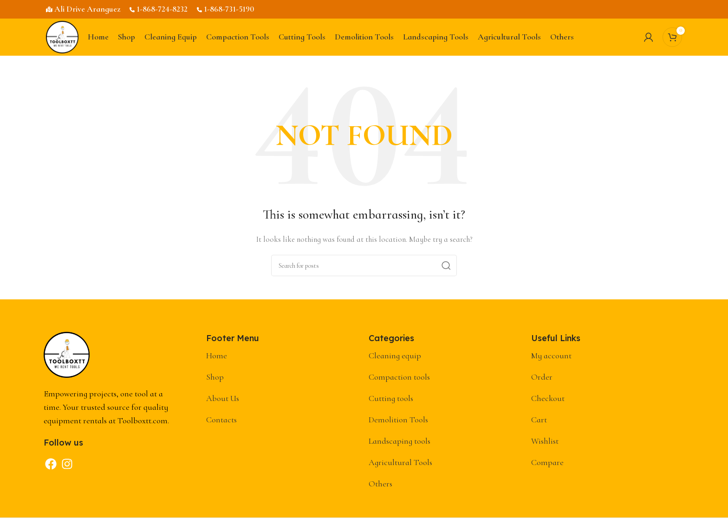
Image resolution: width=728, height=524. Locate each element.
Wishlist (545, 441)
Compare (547, 462)
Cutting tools (391, 398)
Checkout (548, 398)
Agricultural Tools (400, 462)
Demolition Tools (398, 419)
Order (541, 377)
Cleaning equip (395, 355)
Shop (215, 377)
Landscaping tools (399, 441)
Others (380, 484)
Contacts (221, 419)
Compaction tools (399, 377)
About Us (222, 398)
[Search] (364, 265)
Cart (539, 419)
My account (551, 355)
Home (216, 355)
